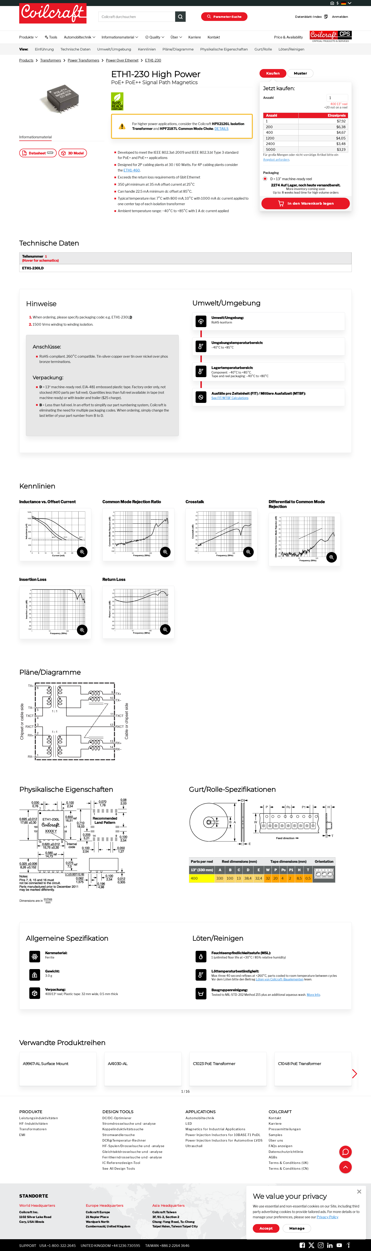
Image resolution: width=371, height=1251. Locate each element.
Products (26, 60)
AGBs (273, 1157)
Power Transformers (83, 60)
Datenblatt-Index (304, 16)
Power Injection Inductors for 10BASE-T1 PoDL (223, 1135)
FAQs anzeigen (280, 1146)
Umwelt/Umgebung (114, 49)
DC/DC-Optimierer (117, 1118)
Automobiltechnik (200, 1118)
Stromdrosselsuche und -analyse (129, 1123)
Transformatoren (33, 1129)
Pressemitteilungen (285, 1129)
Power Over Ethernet (122, 60)
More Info (313, 995)
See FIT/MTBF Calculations (229, 398)
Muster (300, 73)
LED (189, 1123)
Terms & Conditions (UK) (289, 1163)
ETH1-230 (153, 60)
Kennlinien (147, 49)
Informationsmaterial (35, 137)
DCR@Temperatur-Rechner (124, 1140)
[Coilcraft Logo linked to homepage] (53, 13)
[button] (354, 1074)
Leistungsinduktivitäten (38, 1118)
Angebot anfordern (276, 159)
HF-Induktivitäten (33, 1123)
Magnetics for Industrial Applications (215, 1129)
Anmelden (332, 17)
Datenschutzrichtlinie (286, 1152)
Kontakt (214, 37)
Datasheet (33, 153)
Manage (296, 1228)
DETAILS (222, 129)
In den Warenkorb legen (306, 203)
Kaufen (273, 73)
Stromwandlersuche (118, 1135)
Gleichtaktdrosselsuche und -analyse (132, 1152)
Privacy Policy (327, 1217)
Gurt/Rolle (263, 49)
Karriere (194, 37)
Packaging (271, 173)
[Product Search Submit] (180, 16)
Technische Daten (75, 49)
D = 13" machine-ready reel (291, 179)
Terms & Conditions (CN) (289, 1168)
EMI (22, 1135)
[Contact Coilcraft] (345, 1152)
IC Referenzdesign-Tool (121, 1163)
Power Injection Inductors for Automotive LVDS (224, 1140)
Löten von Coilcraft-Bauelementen (279, 979)
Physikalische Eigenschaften (224, 49)
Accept (266, 1228)
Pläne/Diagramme (177, 49)
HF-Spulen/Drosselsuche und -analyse (133, 1146)
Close (359, 1191)
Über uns (276, 1140)
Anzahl (268, 98)
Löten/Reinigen (291, 49)
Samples (275, 1135)
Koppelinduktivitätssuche (123, 1129)
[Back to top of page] (345, 1167)
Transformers (50, 60)
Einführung (44, 49)
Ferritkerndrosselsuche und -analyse (132, 1157)
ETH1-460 (132, 170)
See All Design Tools (118, 1168)
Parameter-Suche (224, 16)
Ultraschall (194, 1146)
